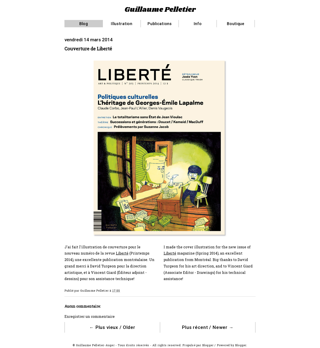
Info (198, 23)
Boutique (235, 23)
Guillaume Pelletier (160, 10)
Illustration (121, 23)
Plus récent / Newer (208, 327)
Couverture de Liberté (88, 48)
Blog (83, 23)
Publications (160, 23)
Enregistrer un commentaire (89, 316)
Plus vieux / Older (112, 327)
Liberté (122, 253)
